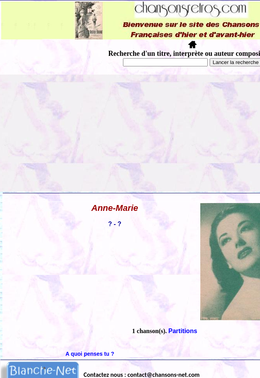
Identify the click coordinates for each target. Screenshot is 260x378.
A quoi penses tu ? (90, 354)
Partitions (182, 331)
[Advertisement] (130, 133)
